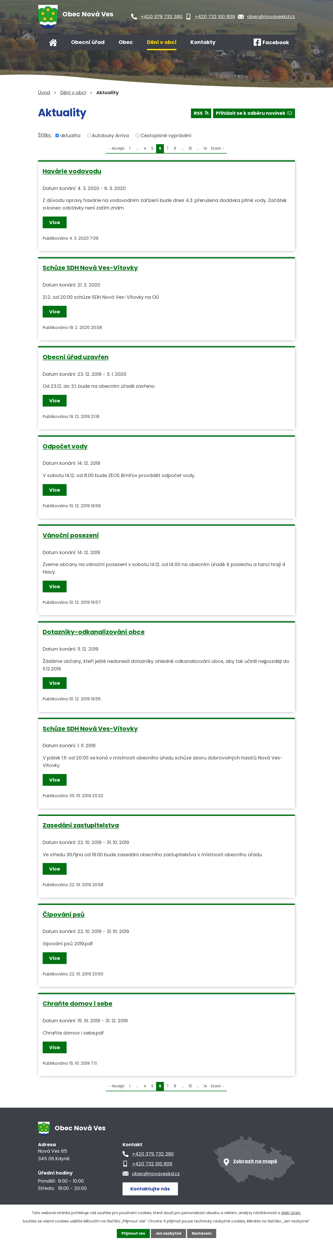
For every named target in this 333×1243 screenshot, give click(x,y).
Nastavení (203, 1233)
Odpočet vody (65, 446)
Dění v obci (161, 42)
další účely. (291, 1212)
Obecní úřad (88, 42)
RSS (199, 114)
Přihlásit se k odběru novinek (253, 114)
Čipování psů (64, 914)
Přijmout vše (132, 1233)
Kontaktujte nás (151, 1188)
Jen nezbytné (168, 1233)
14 (205, 148)
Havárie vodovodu (72, 171)
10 (190, 148)
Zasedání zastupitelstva (81, 825)
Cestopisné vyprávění (165, 135)
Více (55, 222)
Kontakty (203, 42)
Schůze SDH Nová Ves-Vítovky (90, 267)
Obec (126, 42)
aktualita (70, 135)
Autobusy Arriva (110, 135)
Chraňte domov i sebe (77, 1003)
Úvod (53, 42)
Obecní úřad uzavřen (75, 357)
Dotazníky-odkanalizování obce (94, 631)
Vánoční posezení (71, 535)
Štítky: (45, 135)
